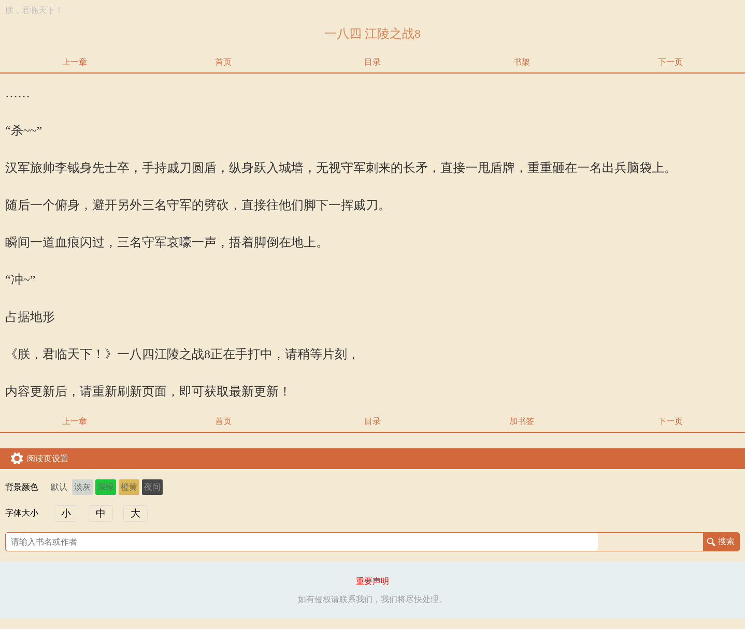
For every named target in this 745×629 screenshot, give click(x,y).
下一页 (670, 61)
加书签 (521, 421)
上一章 (74, 61)
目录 (372, 61)
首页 (223, 61)
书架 (521, 61)
